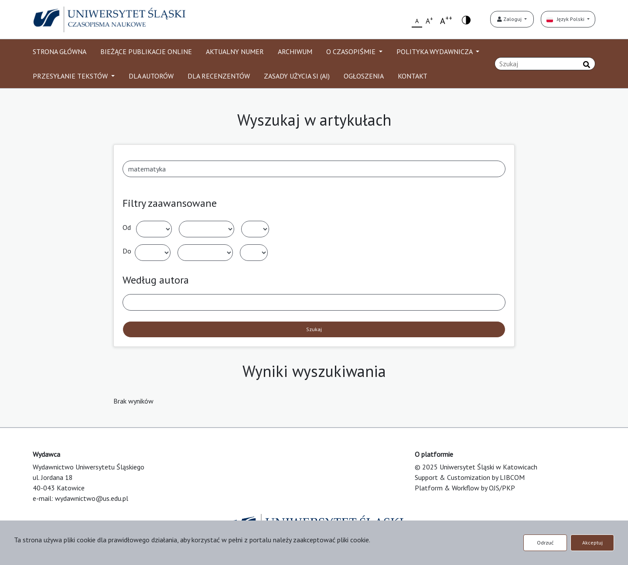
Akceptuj (592, 542)
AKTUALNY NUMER (235, 51)
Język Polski (566, 19)
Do (127, 251)
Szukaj (314, 329)
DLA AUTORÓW (151, 76)
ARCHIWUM (295, 51)
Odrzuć (545, 542)
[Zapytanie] (545, 64)
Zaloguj (510, 19)
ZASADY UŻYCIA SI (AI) (297, 76)
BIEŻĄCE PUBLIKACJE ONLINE (146, 51)
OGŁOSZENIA (364, 76)
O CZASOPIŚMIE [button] (351, 51)
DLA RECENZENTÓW (219, 76)
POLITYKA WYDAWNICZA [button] (435, 51)
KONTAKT (412, 76)
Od (127, 227)
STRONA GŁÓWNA (59, 51)
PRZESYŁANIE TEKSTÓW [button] (71, 76)
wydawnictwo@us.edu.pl (91, 498)
